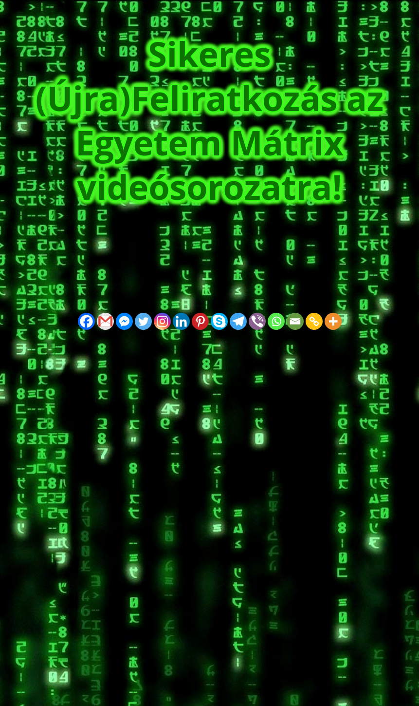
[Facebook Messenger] (124, 321)
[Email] (295, 321)
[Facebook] (86, 321)
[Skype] (219, 321)
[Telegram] (238, 321)
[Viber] (257, 321)
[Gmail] (105, 321)
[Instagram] (162, 321)
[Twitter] (143, 321)
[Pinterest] (200, 321)
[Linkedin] (181, 321)
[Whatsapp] (276, 321)
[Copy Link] (314, 321)
